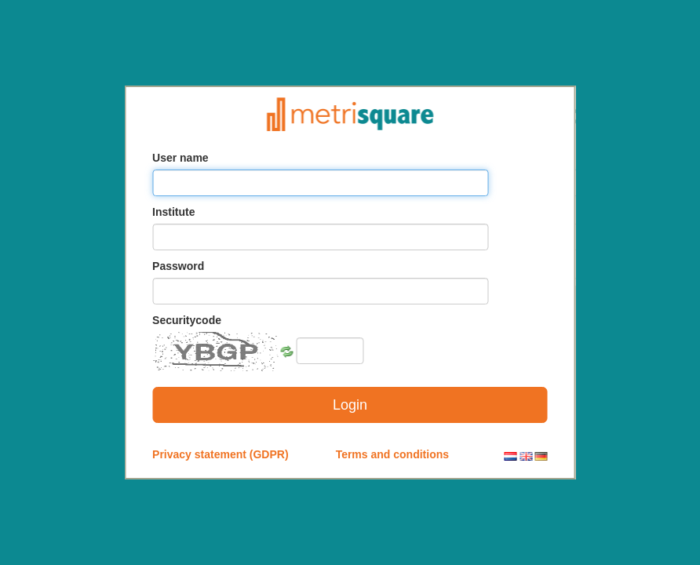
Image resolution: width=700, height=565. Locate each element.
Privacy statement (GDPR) (220, 454)
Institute (173, 212)
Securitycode (186, 320)
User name (180, 157)
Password (178, 266)
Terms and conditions (392, 454)
